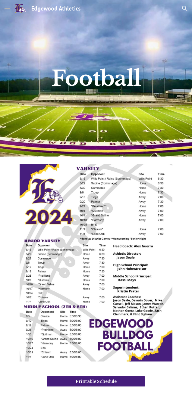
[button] (7, 8)
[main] (96, 78)
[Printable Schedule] (96, 381)
